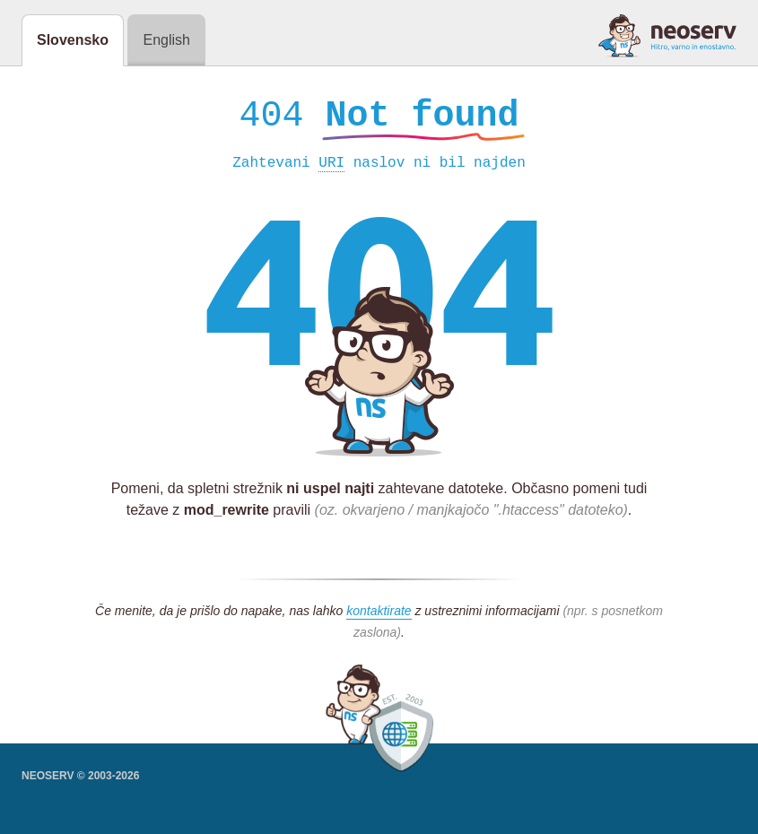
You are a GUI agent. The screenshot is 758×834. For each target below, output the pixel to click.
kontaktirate (378, 615)
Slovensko (73, 40)
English (166, 40)
